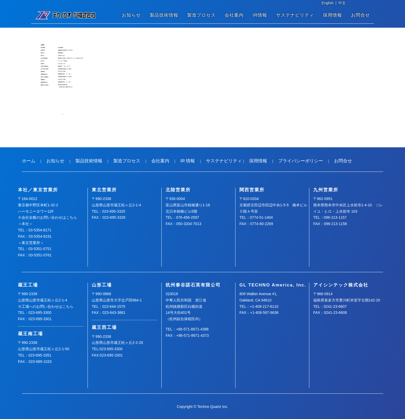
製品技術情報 (164, 15)
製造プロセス (201, 15)
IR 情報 (187, 160)
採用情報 (332, 15)
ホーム (28, 160)
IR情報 (260, 15)
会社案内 (234, 15)
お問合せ (360, 15)
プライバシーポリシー (300, 160)
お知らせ (131, 15)
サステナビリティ (295, 15)
